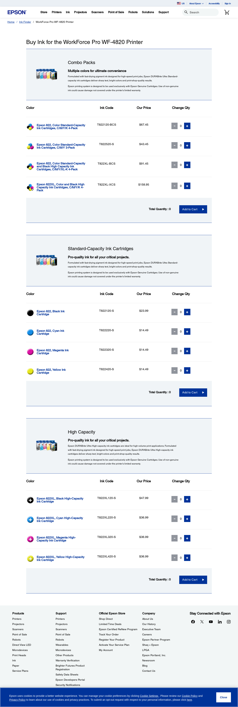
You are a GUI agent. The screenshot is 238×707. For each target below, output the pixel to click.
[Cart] (227, 12)
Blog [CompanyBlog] (144, 665)
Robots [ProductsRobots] (16, 639)
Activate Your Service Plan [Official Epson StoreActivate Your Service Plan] (114, 644)
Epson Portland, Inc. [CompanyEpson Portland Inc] (154, 655)
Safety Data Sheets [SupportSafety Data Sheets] (67, 674)
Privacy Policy (17, 699)
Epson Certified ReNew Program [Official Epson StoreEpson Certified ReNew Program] (118, 629)
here (189, 699)
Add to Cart (189, 209)
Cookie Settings (149, 695)
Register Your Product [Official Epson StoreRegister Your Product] (111, 639)
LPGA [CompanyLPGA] (145, 650)
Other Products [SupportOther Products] (64, 655)
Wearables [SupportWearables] (62, 644)
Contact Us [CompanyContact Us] (148, 670)
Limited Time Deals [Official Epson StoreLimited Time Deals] (110, 624)
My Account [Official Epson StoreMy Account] (106, 650)
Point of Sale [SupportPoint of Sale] (63, 634)
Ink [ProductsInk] (14, 660)
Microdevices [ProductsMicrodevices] (20, 650)
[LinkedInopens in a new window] (219, 621)
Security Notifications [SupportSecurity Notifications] (68, 684)
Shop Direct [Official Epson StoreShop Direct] (106, 618)
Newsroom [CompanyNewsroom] (148, 660)
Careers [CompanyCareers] (147, 634)
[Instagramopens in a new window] (228, 621)
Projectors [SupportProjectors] (61, 624)
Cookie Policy (190, 695)
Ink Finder (25, 21)
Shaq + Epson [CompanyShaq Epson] (150, 644)
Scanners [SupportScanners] (61, 629)
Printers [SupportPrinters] (60, 618)
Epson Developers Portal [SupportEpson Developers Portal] (70, 679)
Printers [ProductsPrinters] (16, 618)
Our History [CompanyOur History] (149, 624)
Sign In (228, 3)
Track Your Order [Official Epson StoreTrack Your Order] (109, 634)
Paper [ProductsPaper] (15, 665)
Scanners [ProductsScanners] (17, 629)
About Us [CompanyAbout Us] (147, 618)
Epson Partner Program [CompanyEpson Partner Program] (156, 639)
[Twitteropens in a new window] (202, 621)
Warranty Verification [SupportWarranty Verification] (68, 660)
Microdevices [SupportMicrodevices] (63, 650)
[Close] (223, 697)
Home (11, 21)
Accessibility (214, 3)
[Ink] (67, 12)
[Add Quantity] (187, 126)
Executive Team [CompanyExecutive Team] (151, 629)
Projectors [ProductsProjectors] (18, 624)
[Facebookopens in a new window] (193, 621)
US (180, 3)
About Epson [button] (196, 3)
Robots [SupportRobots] (60, 639)
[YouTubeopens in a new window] (211, 621)
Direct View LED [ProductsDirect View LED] (21, 644)
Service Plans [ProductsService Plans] (20, 670)
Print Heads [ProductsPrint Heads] (19, 655)
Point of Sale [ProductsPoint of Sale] (19, 634)
